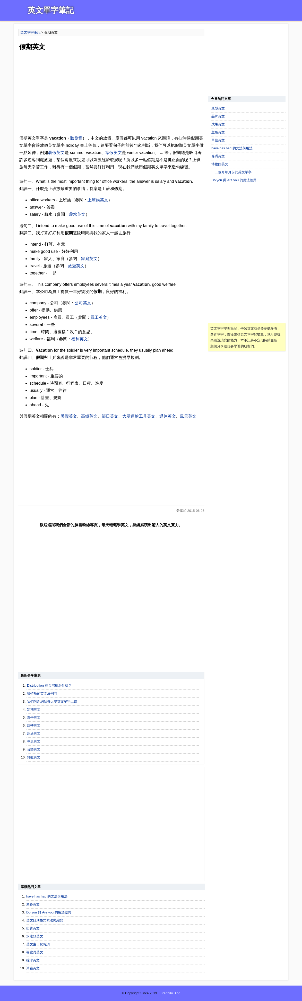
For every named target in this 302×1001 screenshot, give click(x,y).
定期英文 (33, 709)
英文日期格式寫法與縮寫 (44, 920)
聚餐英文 (33, 904)
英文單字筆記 (51, 10)
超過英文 (33, 733)
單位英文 (218, 140)
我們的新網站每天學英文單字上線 (52, 701)
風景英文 (188, 416)
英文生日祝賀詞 (38, 944)
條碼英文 (218, 156)
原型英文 (218, 108)
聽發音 (76, 138)
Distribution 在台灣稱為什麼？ (49, 685)
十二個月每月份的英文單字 (231, 172)
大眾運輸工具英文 (138, 416)
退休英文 (167, 416)
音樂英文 (33, 749)
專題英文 (33, 741)
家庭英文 (89, 258)
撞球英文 (33, 960)
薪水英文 (77, 214)
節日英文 (110, 416)
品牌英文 (218, 116)
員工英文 (98, 317)
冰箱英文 (33, 968)
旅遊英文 (76, 266)
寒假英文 (113, 152)
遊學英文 (33, 717)
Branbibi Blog (170, 993)
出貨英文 (33, 928)
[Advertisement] (111, 93)
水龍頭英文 (34, 936)
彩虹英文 (33, 757)
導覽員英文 (34, 952)
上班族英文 (98, 200)
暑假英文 (56, 152)
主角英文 (218, 132)
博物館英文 (219, 164)
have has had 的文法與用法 (46, 896)
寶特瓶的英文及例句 (42, 693)
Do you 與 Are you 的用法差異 (48, 912)
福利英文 (79, 339)
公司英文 (83, 303)
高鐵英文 (89, 416)
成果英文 (218, 124)
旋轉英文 (33, 725)
